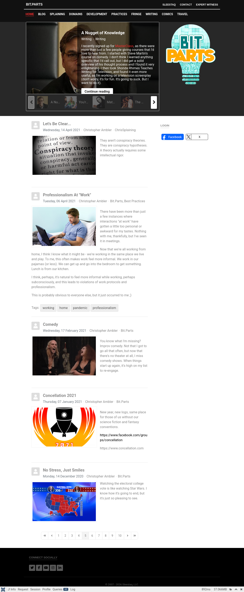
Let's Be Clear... (57, 123)
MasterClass (124, 46)
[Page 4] (78, 536)
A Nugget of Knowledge (103, 32)
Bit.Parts (34, 4)
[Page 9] (112, 536)
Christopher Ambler (97, 130)
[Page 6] (92, 536)
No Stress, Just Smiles (64, 470)
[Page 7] (98, 536)
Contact (184, 4)
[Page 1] (58, 536)
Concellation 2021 (59, 395)
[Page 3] (72, 536)
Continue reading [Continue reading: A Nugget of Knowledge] (97, 91)
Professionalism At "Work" (67, 194)
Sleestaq (167, 4)
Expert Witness (206, 4)
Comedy (50, 324)
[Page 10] (120, 536)
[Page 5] (85, 536)
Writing (86, 39)
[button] (172, 137)
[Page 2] (65, 536)
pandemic (80, 308)
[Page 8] (105, 536)
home (63, 308)
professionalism (104, 308)
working (48, 308)
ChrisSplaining (125, 130)
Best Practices (134, 201)
